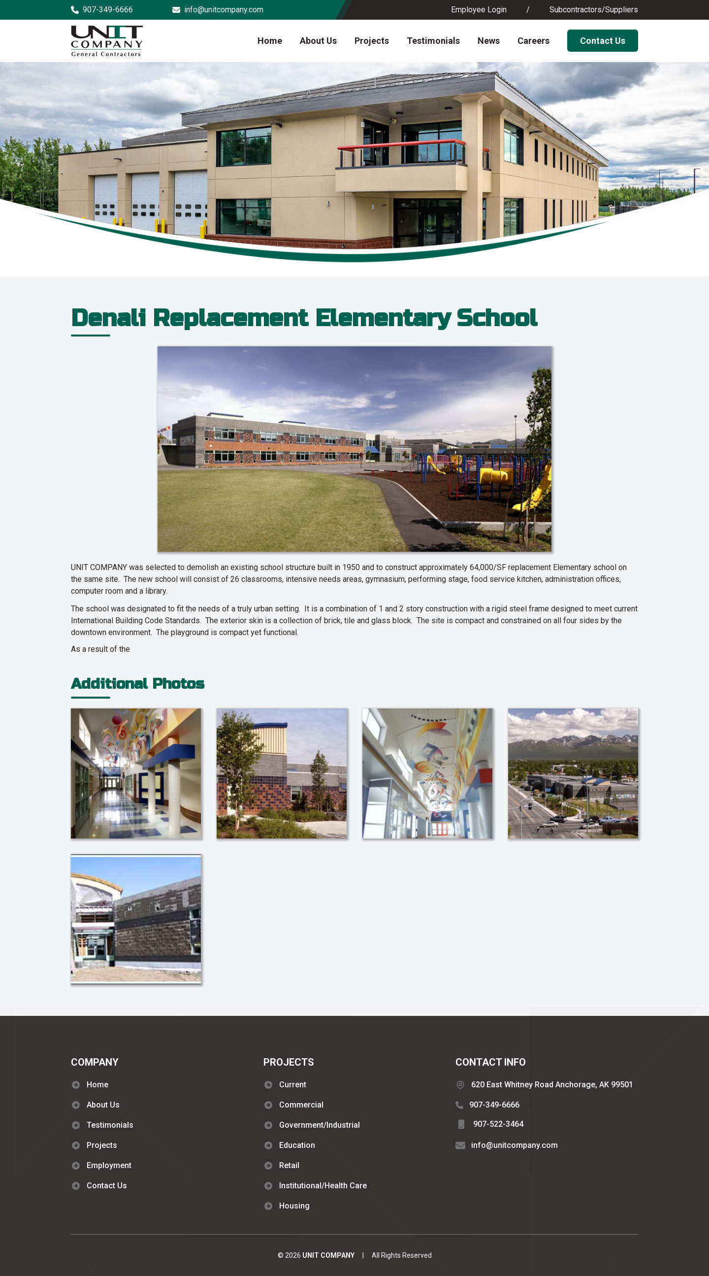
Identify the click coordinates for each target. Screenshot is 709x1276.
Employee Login (479, 9)
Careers (533, 40)
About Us (318, 40)
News (489, 40)
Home (270, 40)
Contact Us (602, 40)
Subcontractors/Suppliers (593, 9)
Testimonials (433, 40)
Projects (371, 40)
